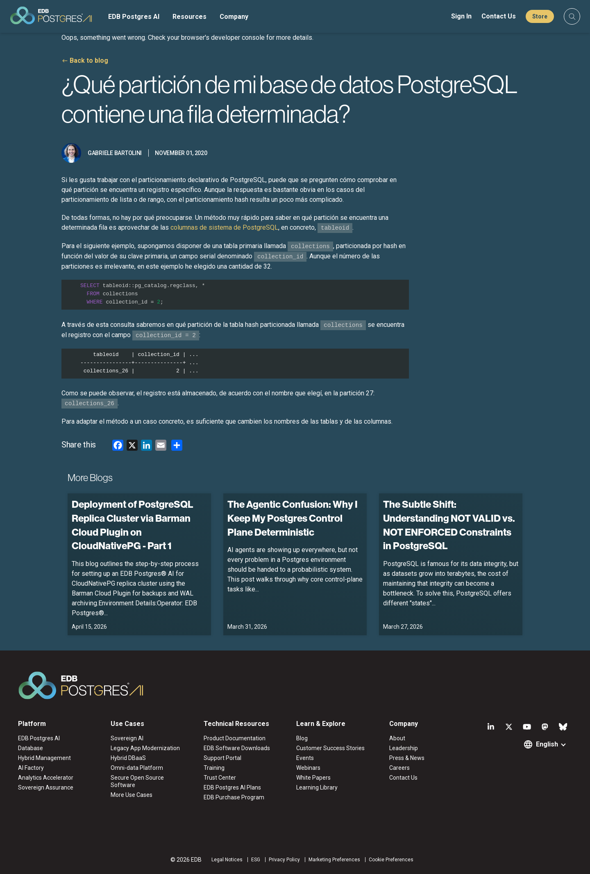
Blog (302, 738)
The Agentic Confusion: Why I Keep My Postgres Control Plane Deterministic (292, 518)
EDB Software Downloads (237, 748)
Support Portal (222, 758)
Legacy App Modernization (145, 748)
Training (214, 767)
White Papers (313, 777)
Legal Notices (227, 860)
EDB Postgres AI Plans (232, 787)
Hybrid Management (44, 758)
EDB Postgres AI (133, 17)
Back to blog (89, 60)
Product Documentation (235, 738)
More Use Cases (131, 795)
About (397, 738)
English (547, 744)
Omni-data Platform (137, 767)
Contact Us (498, 16)
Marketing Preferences (334, 860)
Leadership (403, 748)
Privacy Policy (284, 860)
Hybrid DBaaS (128, 758)
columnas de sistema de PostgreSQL (224, 227)
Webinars (308, 767)
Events (305, 758)
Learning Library (317, 787)
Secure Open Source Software (137, 781)
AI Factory (31, 767)
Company (234, 17)
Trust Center (220, 777)
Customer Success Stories (330, 748)
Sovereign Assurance (45, 787)
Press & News (406, 758)
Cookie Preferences (391, 860)
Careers (399, 767)
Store (539, 16)
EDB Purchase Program (234, 797)
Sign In (461, 16)
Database (30, 748)
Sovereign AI (127, 738)
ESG (255, 860)
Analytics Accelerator (45, 777)
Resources (189, 17)
